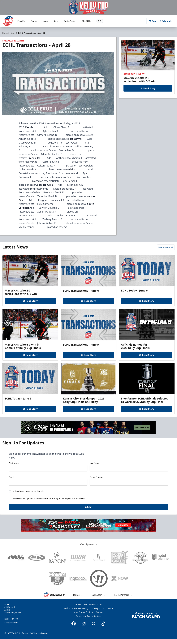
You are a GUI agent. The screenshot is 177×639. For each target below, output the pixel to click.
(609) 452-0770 (11, 618)
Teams (35, 21)
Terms (110, 608)
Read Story (147, 88)
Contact (77, 604)
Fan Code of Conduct (93, 604)
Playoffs (22, 21)
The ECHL (87, 21)
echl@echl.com (11, 622)
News (46, 21)
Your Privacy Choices (83, 612)
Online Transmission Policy (76, 608)
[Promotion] (88, 7)
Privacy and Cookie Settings (88, 616)
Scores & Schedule (160, 21)
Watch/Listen (71, 21)
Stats (57, 21)
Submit (89, 507)
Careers (99, 612)
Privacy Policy (98, 608)
